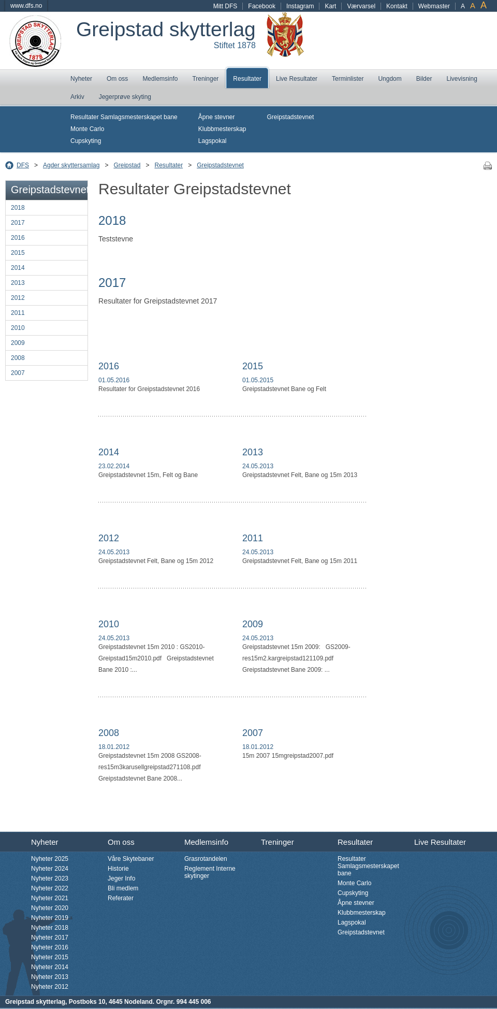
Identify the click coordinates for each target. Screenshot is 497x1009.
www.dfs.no (26, 5)
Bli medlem (123, 888)
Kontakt (396, 6)
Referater (121, 898)
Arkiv (77, 96)
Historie (118, 868)
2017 (18, 222)
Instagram (300, 6)
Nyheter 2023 (49, 878)
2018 (18, 207)
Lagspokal (212, 141)
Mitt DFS (225, 6)
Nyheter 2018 (49, 927)
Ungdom (389, 78)
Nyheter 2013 (49, 977)
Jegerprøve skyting (125, 96)
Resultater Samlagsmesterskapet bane (124, 117)
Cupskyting (85, 141)
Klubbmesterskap (222, 129)
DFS (23, 165)
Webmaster (434, 6)
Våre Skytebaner (131, 858)
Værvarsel (361, 6)
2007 (18, 373)
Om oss (117, 78)
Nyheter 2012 (49, 986)
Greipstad (126, 165)
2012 (18, 297)
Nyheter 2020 (49, 908)
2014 (18, 267)
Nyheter (81, 78)
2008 (18, 358)
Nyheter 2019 (49, 917)
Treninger (205, 78)
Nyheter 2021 (49, 898)
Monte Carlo (87, 129)
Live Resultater (296, 78)
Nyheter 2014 (49, 967)
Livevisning (461, 78)
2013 (18, 282)
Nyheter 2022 (49, 888)
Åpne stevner (216, 117)
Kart (330, 6)
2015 (18, 252)
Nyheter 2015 (49, 957)
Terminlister (347, 78)
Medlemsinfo (160, 78)
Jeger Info (121, 878)
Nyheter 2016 (49, 947)
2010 (18, 327)
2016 (18, 237)
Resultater (247, 78)
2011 (18, 312)
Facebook (261, 6)
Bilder (424, 78)
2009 (18, 343)
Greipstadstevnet (290, 117)
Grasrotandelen (205, 858)
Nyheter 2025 (49, 858)
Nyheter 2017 (49, 937)
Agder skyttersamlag (71, 165)
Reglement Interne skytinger (210, 872)
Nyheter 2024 (49, 868)
